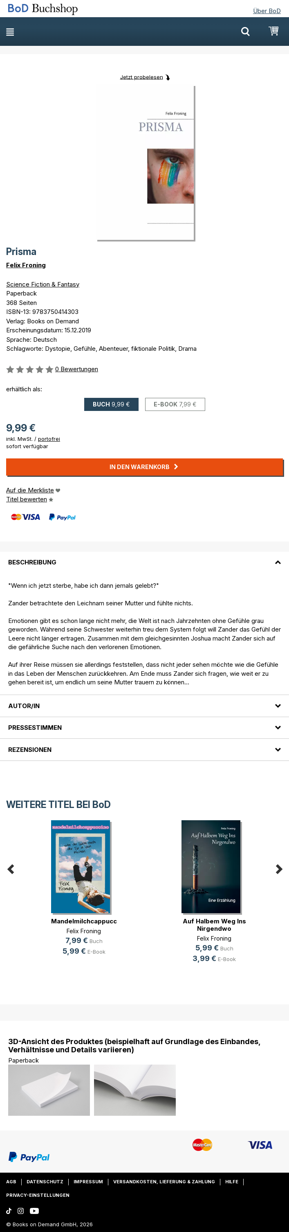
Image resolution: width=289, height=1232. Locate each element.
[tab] (144, 557)
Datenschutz (45, 1182)
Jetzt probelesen (141, 76)
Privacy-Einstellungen (37, 1195)
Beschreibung (32, 562)
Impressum (88, 1182)
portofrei (49, 438)
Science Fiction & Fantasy (42, 284)
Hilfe (231, 1182)
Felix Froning (26, 265)
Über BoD (267, 11)
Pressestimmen (35, 727)
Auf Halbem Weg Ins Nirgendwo (214, 924)
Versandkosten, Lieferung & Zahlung (164, 1182)
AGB (11, 1182)
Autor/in (24, 706)
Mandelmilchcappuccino (88, 921)
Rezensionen (30, 750)
